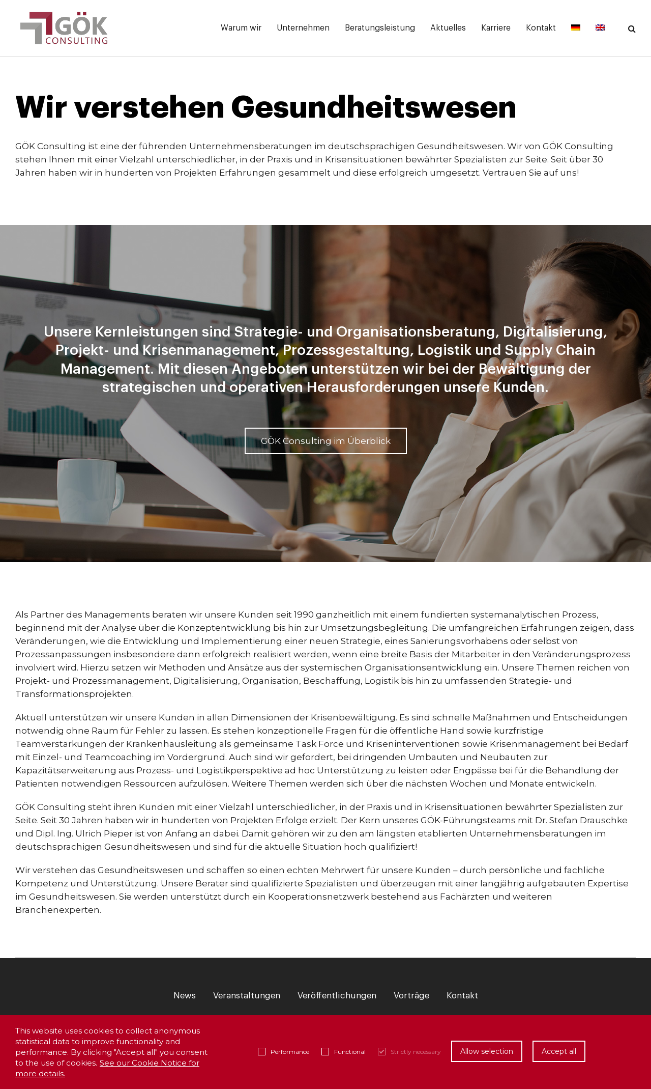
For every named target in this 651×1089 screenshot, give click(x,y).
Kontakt (462, 995)
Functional (343, 1051)
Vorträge (411, 995)
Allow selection (486, 1051)
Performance (283, 1051)
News (184, 995)
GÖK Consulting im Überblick (326, 441)
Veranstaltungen (246, 995)
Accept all (559, 1051)
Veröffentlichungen (337, 995)
